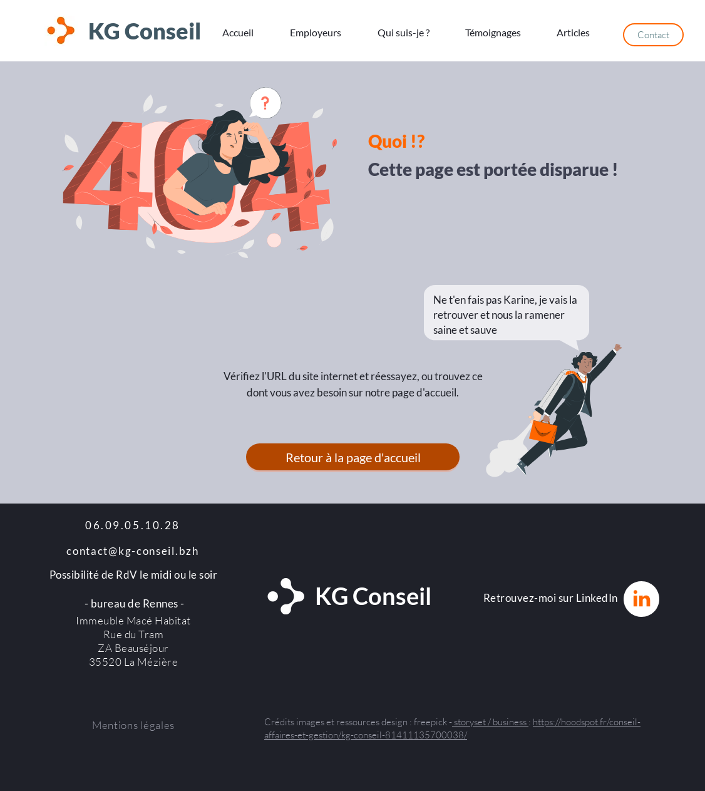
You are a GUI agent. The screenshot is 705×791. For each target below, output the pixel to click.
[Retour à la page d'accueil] (353, 456)
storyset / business (490, 722)
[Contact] (653, 34)
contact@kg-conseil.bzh (132, 550)
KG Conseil (144, 30)
